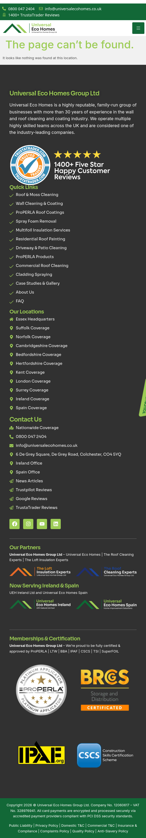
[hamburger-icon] (138, 28)
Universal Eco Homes (83, 554)
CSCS (85, 651)
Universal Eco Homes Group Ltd (63, 805)
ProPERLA (39, 651)
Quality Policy (83, 831)
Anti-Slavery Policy (112, 831)
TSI (96, 651)
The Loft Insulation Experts (46, 560)
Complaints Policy (54, 831)
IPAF (74, 651)
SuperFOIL (110, 651)
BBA (63, 651)
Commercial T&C (101, 825)
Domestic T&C (72, 825)
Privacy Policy (46, 825)
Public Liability (20, 825)
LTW (53, 651)
